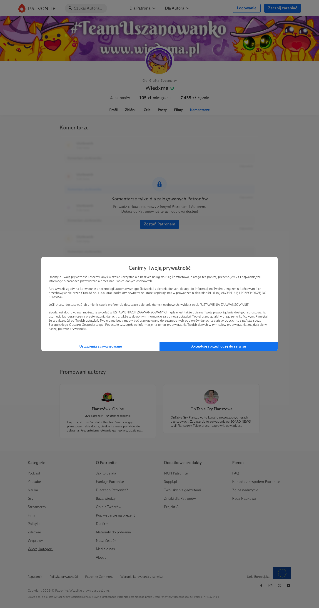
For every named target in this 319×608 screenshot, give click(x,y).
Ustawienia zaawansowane (100, 346)
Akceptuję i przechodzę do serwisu (218, 346)
